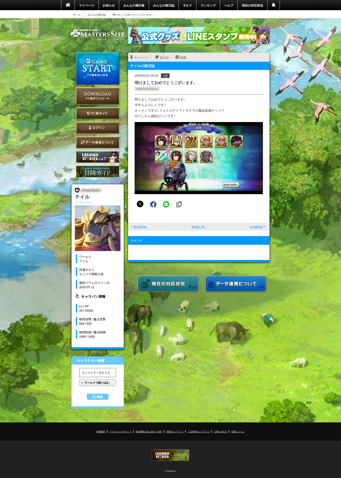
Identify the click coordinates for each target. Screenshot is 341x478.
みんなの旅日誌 (163, 5)
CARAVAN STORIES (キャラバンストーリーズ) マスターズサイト (97, 34)
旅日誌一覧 (198, 226)
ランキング (208, 5)
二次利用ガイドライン (199, 431)
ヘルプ (228, 5)
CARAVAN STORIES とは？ (97, 157)
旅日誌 (164, 57)
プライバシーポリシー (120, 431)
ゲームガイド (97, 171)
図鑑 (183, 57)
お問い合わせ (220, 431)
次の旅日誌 (256, 226)
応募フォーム (237, 431)
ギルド (187, 5)
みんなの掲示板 (134, 5)
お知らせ (109, 5)
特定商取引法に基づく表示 (149, 431)
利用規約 (101, 431)
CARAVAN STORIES (170, 455)
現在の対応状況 (252, 5)
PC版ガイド (97, 113)
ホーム (76, 15)
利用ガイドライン (175, 431)
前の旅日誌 (140, 226)
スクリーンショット (147, 89)
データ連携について (97, 142)
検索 (100, 396)
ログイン (97, 128)
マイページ (86, 5)
